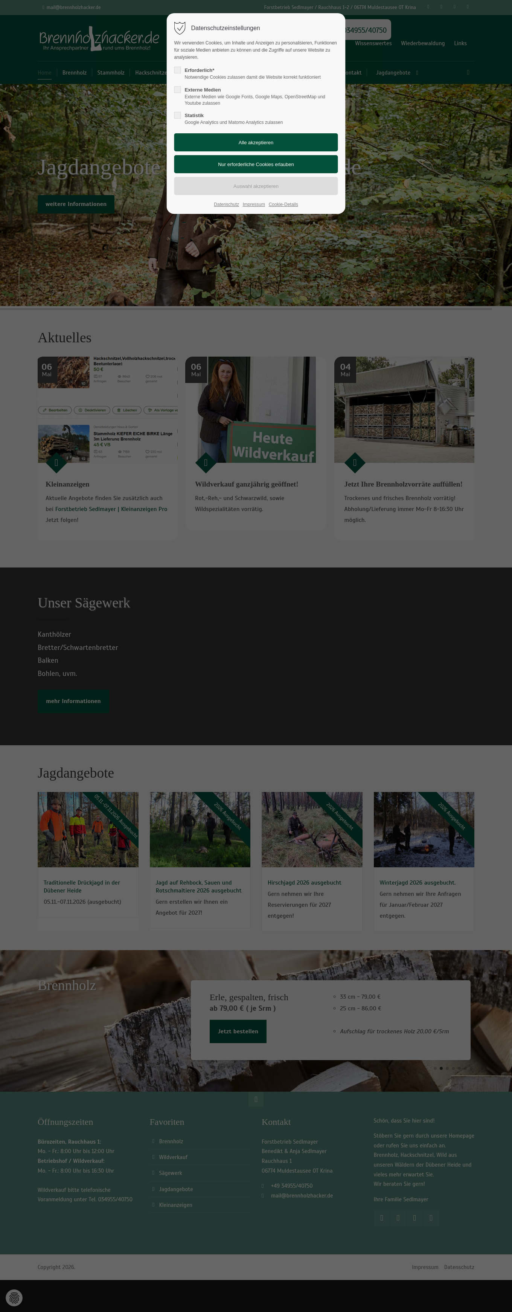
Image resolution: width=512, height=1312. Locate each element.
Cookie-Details (283, 204)
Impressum (254, 204)
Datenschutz (226, 204)
